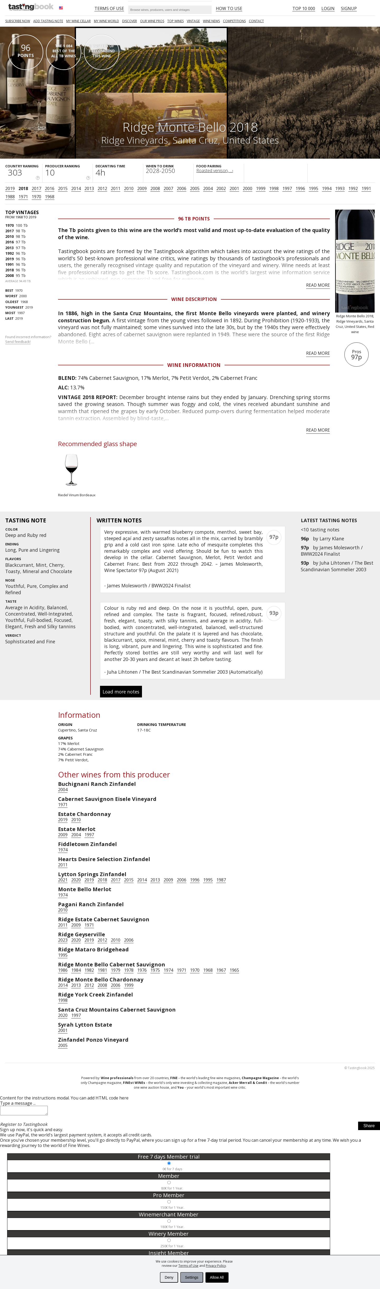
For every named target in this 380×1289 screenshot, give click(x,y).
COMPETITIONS (234, 21)
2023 (63, 940)
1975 (155, 970)
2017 (36, 188)
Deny (169, 1277)
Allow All (217, 1277)
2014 (76, 188)
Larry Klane (332, 538)
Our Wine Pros (152, 21)
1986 (63, 970)
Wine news (211, 21)
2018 (23, 188)
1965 (234, 970)
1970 (36, 197)
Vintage (193, 21)
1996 (300, 188)
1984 (76, 970)
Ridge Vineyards (134, 140)
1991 (366, 188)
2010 (129, 188)
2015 (63, 188)
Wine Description (194, 299)
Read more (318, 285)
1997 (287, 188)
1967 (221, 970)
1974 (63, 850)
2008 (155, 188)
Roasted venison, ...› (214, 170)
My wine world (106, 21)
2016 (49, 188)
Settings (191, 1277)
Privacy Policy (216, 1265)
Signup (349, 8)
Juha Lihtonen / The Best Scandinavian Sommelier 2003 (337, 566)
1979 (115, 970)
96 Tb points (194, 218)
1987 (221, 880)
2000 (247, 188)
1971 (23, 197)
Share (369, 1127)
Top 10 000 (303, 8)
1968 (49, 197)
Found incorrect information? (28, 339)
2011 (115, 188)
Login (328, 8)
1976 (142, 970)
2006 (181, 188)
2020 (76, 880)
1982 (89, 970)
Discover (129, 21)
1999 (260, 188)
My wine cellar (78, 21)
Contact (256, 21)
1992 (353, 188)
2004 (208, 188)
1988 (10, 197)
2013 (89, 188)
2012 (102, 188)
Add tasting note (48, 21)
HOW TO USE (229, 8)
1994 (326, 188)
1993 (340, 188)
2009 (142, 188)
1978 (129, 970)
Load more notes (121, 691)
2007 (168, 188)
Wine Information (194, 365)
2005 (195, 188)
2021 (63, 880)
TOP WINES (175, 21)
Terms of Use (188, 1265)
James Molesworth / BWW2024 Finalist (332, 550)
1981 (102, 970)
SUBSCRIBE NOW (17, 21)
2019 (10, 188)
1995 (313, 188)
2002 (221, 188)
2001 (234, 188)
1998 (274, 188)
